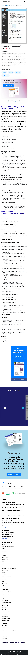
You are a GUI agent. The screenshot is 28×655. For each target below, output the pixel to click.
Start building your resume (13, 474)
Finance (3, 572)
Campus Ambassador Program (9, 630)
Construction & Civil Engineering (9, 568)
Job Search (4, 614)
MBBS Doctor (5, 75)
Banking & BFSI (5, 559)
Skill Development (6, 618)
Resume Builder (5, 642)
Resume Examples (6, 620)
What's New (4, 607)
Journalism (4, 579)
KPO (3, 581)
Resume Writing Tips (6, 612)
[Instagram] (7, 651)
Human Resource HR (6, 577)
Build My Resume (8, 85)
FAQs (3, 598)
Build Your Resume (19, 379)
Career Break (5, 566)
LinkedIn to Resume (6, 596)
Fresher (3, 574)
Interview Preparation (15, 642)
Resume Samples (6, 594)
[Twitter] (20, 651)
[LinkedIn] (17, 651)
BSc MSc (11, 72)
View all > (4, 527)
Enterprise (13, 644)
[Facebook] (11, 651)
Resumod (4, 636)
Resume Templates (6, 591)
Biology (4, 72)
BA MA (3, 548)
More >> (3, 585)
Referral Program (5, 627)
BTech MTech (5, 557)
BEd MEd (4, 551)
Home (3, 5)
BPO (3, 553)
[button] (23, 408)
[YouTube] (14, 651)
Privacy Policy (5, 600)
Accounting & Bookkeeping (8, 546)
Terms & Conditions (6, 602)
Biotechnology (5, 564)
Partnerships (5, 625)
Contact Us (4, 638)
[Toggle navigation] (24, 2)
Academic (4, 544)
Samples (7, 5)
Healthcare (18, 72)
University (23, 642)
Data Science (5, 570)
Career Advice (5, 616)
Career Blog (4, 609)
